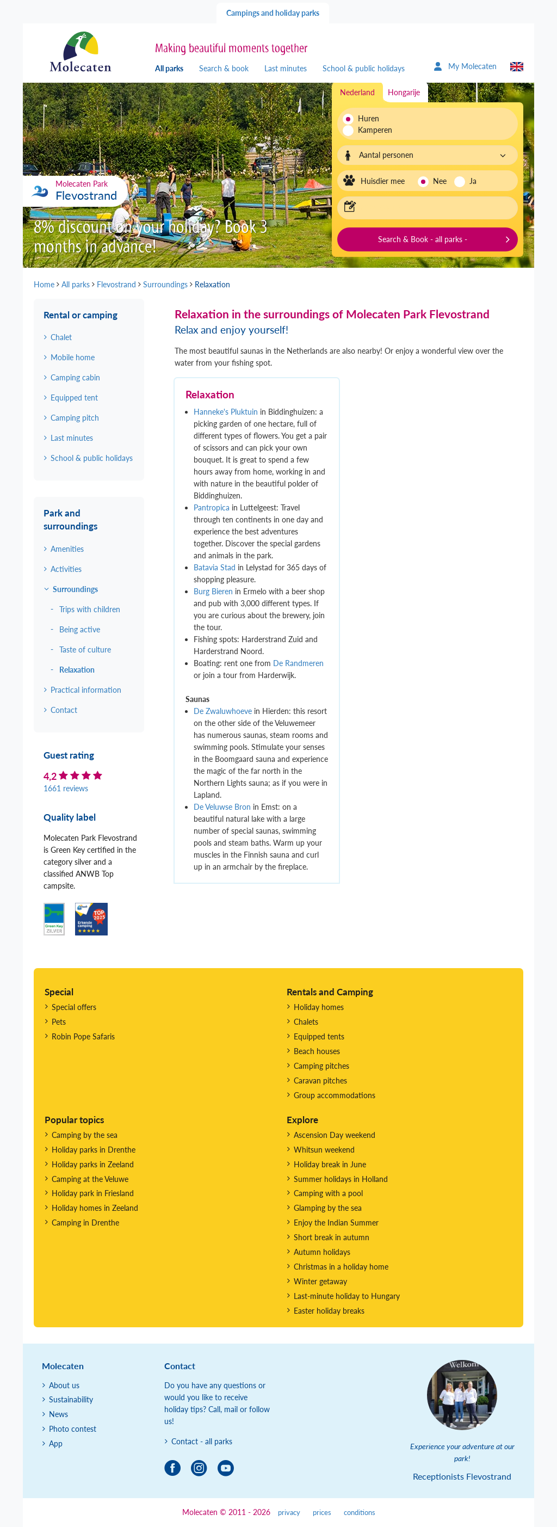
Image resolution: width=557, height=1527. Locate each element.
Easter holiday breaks (329, 1310)
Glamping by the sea (328, 1207)
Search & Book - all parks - (422, 239)
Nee (440, 181)
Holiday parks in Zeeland (93, 1164)
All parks (169, 68)
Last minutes (285, 68)
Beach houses (317, 1051)
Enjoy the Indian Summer (336, 1222)
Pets (59, 1021)
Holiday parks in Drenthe (93, 1149)
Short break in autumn (331, 1237)
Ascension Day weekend (334, 1135)
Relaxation (77, 669)
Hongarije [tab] (404, 92)
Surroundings (75, 589)
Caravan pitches (320, 1080)
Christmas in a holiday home (341, 1266)
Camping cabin (75, 377)
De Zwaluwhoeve (223, 711)
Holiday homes (319, 1007)
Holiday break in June (330, 1164)
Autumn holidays (322, 1252)
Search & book (224, 68)
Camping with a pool (328, 1193)
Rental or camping (80, 315)
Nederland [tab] (357, 92)
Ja (472, 181)
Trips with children (89, 609)
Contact (64, 710)
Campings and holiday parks (272, 12)
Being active (79, 629)
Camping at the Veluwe (90, 1179)
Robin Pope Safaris (83, 1036)
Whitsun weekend (324, 1149)
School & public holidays (364, 68)
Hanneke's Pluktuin (226, 411)
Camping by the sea (84, 1135)
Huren (368, 118)
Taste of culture (85, 649)
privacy (289, 1512)
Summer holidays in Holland (341, 1179)
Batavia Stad (215, 567)
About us (64, 1385)
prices (322, 1512)
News (58, 1414)
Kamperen (372, 129)
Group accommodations (334, 1095)
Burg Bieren (213, 591)
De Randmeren (298, 663)
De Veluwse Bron (222, 806)
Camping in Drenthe (85, 1222)
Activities (66, 569)
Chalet (61, 337)
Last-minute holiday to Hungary (347, 1296)
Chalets (306, 1021)
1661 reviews (66, 788)
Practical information (86, 689)
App (56, 1443)
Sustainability (71, 1399)
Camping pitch (75, 417)
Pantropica (212, 507)
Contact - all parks (201, 1441)
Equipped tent (74, 397)
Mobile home (73, 357)
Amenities (67, 548)
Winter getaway (320, 1281)
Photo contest (72, 1428)
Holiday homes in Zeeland (95, 1207)
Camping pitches (321, 1065)
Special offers (74, 1007)
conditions (359, 1512)
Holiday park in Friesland (93, 1193)
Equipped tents (319, 1036)
